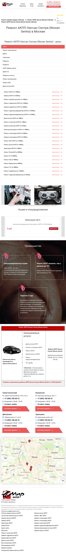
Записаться (56, 92)
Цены (32, 4)
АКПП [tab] (5, 46)
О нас (31, 6)
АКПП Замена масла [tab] (9, 68)
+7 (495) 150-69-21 (12, 399)
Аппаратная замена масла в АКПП (12, 550)
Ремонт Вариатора (10, 163)
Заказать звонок (53, 6)
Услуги (23, 4)
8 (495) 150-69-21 (53, 2)
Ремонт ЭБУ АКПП (10, 141)
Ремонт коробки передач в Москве (12, 20)
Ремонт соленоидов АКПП (12, 133)
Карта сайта (5, 528)
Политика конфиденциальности (10, 511)
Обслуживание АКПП (8, 545)
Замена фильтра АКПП (8, 538)
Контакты (41, 6)
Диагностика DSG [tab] (8, 86)
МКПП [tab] (5, 54)
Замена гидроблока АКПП (12, 107)
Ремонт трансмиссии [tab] (9, 50)
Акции (41, 4)
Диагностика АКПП (10, 118)
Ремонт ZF (7, 156)
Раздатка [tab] (6, 64)
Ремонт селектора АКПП (12, 122)
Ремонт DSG (8, 160)
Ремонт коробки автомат (12, 99)
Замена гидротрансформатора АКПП (16, 114)
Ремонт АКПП (8, 92)
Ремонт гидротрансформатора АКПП (16, 111)
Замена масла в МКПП (8, 518)
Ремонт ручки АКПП (10, 144)
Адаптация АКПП (9, 148)
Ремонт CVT (8, 167)
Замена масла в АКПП (41, 530)
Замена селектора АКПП (12, 126)
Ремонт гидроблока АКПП (12, 103)
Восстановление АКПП (8, 543)
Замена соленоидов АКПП (12, 137)
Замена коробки (6, 548)
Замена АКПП (8, 96)
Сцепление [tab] (6, 57)
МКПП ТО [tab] (6, 72)
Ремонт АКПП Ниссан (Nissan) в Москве (40, 20)
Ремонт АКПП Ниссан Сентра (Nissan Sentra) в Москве (19, 22)
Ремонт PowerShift (10, 152)
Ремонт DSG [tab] (7, 82)
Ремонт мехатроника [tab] (9, 79)
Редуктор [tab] (6, 61)
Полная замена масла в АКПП (11, 513)
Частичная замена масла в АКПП (12, 515)
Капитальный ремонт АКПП (13, 129)
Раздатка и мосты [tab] (9, 75)
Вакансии (23, 6)
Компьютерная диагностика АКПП (45, 528)
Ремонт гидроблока (10, 171)
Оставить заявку (10, 404)
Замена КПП (5, 525)
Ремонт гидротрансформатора (14, 175)
